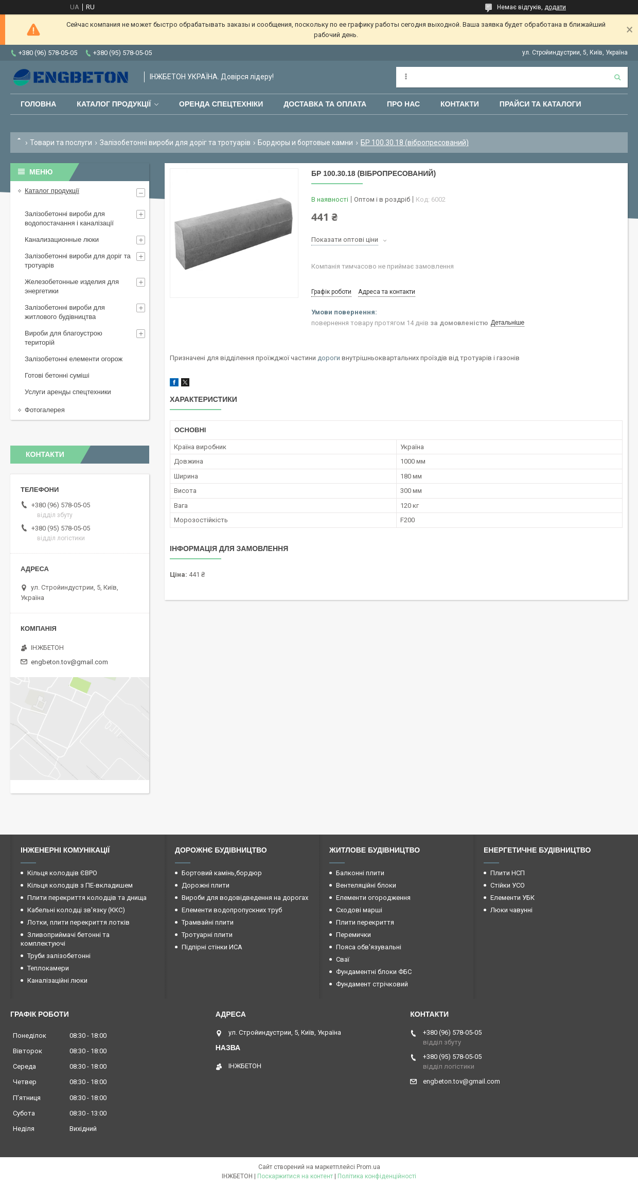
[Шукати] (617, 77)
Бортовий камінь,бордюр (222, 873)
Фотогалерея (45, 410)
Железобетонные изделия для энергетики (72, 286)
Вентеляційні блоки (366, 885)
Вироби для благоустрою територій (63, 337)
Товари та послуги (61, 142)
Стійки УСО (507, 885)
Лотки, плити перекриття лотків (78, 922)
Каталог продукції (114, 104)
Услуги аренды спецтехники (68, 392)
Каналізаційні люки (57, 980)
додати (555, 7)
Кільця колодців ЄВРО (62, 873)
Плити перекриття (365, 922)
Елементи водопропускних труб (232, 910)
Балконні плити (360, 873)
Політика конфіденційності (377, 1176)
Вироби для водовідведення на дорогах (245, 897)
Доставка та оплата (324, 104)
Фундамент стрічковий (372, 984)
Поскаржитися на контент (295, 1176)
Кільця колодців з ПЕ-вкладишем (80, 885)
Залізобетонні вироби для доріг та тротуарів (175, 142)
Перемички (353, 935)
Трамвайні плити (208, 922)
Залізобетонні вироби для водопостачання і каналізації (69, 218)
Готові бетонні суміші (57, 375)
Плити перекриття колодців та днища (87, 897)
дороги (328, 358)
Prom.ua (368, 1167)
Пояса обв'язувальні (368, 947)
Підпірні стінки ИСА (212, 947)
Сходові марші (359, 910)
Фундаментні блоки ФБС (374, 972)
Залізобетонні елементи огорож (73, 359)
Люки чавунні (511, 910)
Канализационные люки (62, 239)
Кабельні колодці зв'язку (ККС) (76, 910)
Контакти (459, 104)
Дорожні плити (205, 885)
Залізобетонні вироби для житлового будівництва (65, 312)
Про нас (403, 104)
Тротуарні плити (207, 935)
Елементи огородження (373, 897)
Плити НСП (507, 873)
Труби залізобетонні (59, 956)
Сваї (342, 959)
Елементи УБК (512, 897)
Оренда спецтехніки (221, 104)
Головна (38, 104)
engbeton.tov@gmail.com (69, 662)
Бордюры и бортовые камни (305, 142)
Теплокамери (48, 968)
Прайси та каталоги (540, 104)
